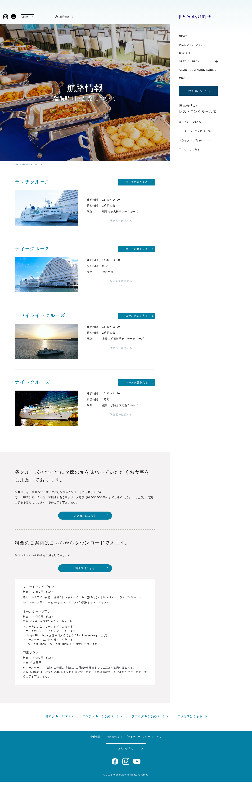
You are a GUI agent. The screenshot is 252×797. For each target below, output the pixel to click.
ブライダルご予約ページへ (195, 140)
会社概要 (95, 736)
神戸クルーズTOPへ (191, 122)
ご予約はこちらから (198, 90)
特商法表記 (113, 736)
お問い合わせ (126, 748)
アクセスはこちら (85, 515)
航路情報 (184, 53)
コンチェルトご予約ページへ (196, 131)
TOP (16, 164)
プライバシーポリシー (137, 736)
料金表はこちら (85, 568)
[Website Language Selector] (27, 17)
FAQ (159, 736)
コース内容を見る (137, 182)
